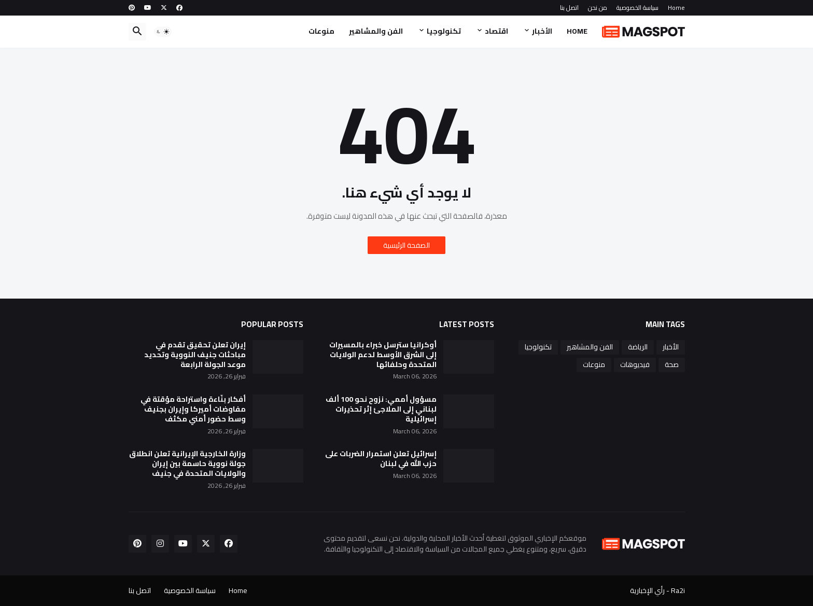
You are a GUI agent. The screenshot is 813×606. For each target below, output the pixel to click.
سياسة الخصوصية (637, 7)
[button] (163, 31)
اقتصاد (496, 31)
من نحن (597, 7)
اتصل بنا (569, 7)
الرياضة (638, 347)
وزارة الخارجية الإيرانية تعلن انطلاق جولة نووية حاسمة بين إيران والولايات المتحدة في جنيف (187, 463)
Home (676, 7)
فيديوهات (635, 364)
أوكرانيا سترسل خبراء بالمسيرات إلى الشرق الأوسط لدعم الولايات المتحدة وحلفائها (383, 355)
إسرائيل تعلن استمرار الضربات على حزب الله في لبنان (381, 459)
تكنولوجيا (444, 31)
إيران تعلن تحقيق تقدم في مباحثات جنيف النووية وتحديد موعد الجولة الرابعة (195, 355)
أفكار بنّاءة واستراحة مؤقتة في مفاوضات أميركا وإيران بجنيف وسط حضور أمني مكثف (193, 409)
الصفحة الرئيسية (406, 245)
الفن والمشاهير (376, 31)
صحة (672, 364)
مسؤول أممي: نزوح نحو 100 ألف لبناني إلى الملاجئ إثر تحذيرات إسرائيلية (381, 409)
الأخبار (542, 31)
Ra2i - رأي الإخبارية (657, 590)
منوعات (321, 31)
